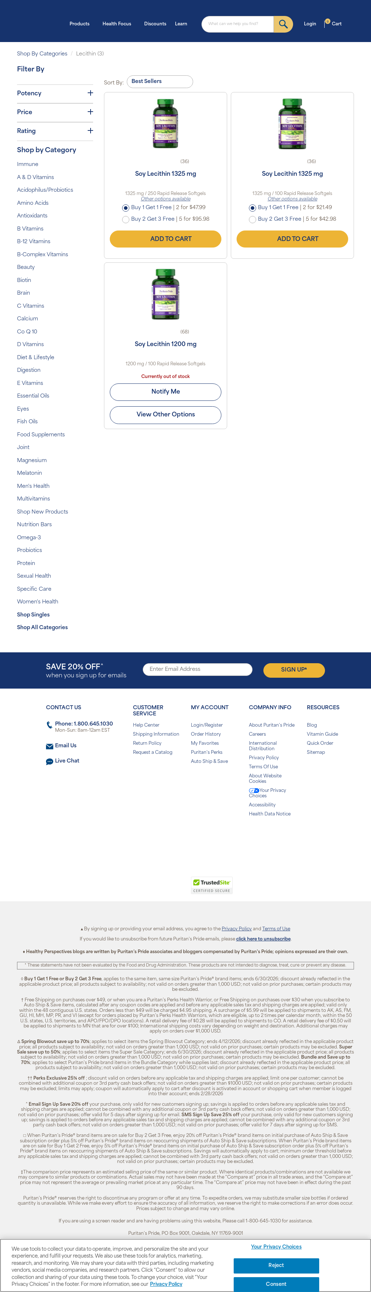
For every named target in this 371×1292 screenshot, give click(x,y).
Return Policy (147, 743)
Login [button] (312, 23)
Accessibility (262, 805)
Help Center (146, 725)
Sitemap (316, 753)
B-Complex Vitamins (42, 255)
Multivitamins (33, 499)
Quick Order (320, 743)
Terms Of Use (263, 767)
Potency (55, 93)
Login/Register (207, 725)
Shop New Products (42, 512)
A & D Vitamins (35, 177)
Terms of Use (276, 929)
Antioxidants (32, 216)
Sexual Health (34, 576)
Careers (257, 734)
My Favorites (205, 743)
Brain (23, 293)
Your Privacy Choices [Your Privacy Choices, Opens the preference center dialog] (276, 1247)
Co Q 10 (27, 332)
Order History (206, 734)
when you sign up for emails (86, 671)
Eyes (23, 409)
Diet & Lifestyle (35, 358)
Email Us (65, 746)
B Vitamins (30, 229)
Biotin (24, 280)
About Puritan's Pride (272, 725)
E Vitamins (30, 383)
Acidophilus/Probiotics (45, 190)
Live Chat (67, 761)
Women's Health (37, 602)
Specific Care (34, 589)
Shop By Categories (42, 54)
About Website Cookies (265, 779)
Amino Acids (33, 203)
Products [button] (82, 23)
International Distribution (263, 746)
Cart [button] (333, 23)
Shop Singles (33, 615)
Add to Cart (165, 239)
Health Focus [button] (119, 23)
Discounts (155, 24)
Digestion (29, 370)
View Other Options (166, 415)
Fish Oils (27, 422)
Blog (312, 725)
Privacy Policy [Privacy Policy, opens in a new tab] (166, 1284)
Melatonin (29, 473)
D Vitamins (30, 345)
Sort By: (114, 83)
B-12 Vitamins (33, 242)
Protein (26, 563)
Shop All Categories (42, 628)
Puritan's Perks (206, 753)
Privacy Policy (264, 758)
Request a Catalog (152, 753)
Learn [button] (183, 23)
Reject (276, 1265)
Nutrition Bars (34, 525)
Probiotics (29, 550)
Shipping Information (156, 734)
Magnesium (32, 461)
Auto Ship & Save (209, 762)
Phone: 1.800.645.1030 (84, 724)
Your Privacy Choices (267, 793)
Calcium (27, 319)
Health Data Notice (270, 814)
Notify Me (165, 392)
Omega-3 (29, 538)
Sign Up (294, 669)
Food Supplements (41, 435)
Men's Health (33, 486)
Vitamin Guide (322, 734)
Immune (27, 164)
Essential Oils (33, 396)
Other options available (166, 199)
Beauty (26, 267)
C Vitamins (30, 306)
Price (55, 112)
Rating (55, 131)
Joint (23, 447)
